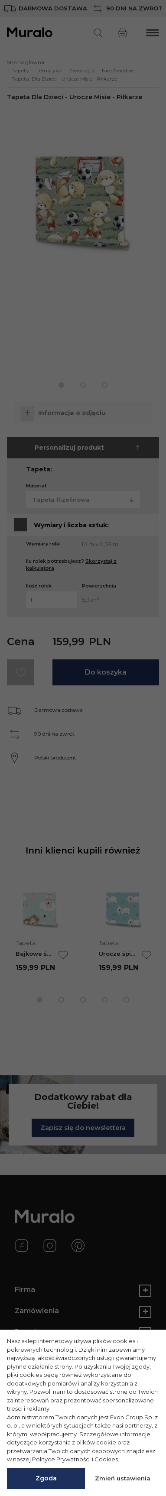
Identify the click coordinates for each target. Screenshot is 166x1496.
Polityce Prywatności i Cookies (75, 1459)
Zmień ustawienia (122, 1478)
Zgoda (46, 1478)
